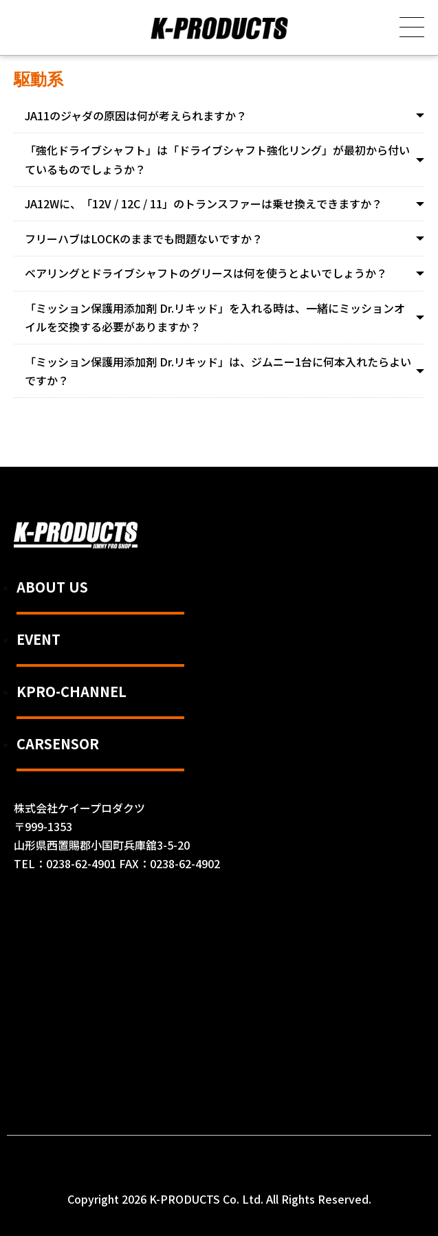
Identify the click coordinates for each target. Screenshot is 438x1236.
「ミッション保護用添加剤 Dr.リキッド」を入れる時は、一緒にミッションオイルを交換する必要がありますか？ (215, 317)
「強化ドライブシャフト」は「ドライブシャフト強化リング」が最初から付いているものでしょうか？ (217, 159)
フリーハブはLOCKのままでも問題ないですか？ (144, 238)
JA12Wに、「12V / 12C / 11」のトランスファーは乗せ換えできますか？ (203, 203)
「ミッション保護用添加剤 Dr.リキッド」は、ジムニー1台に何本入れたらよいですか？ (218, 370)
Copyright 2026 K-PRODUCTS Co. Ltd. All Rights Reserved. (219, 1199)
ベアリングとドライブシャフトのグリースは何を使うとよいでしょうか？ (206, 273)
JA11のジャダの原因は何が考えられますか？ (136, 115)
